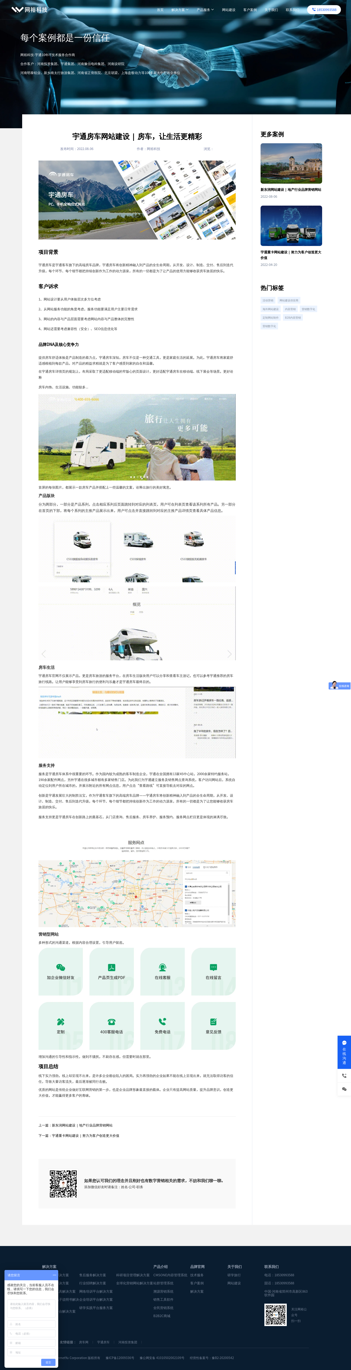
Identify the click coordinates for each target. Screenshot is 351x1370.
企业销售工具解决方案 (59, 1291)
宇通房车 (103, 1342)
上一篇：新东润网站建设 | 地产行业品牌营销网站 (76, 1125)
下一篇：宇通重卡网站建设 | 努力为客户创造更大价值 (79, 1135)
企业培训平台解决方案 (96, 1299)
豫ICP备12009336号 (120, 1357)
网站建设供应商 (291, 309)
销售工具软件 (163, 1299)
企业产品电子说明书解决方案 (60, 1301)
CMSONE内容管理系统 (170, 1275)
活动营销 (268, 309)
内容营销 (293, 319)
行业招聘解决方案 (92, 1283)
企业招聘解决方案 (55, 1283)
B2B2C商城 (161, 1316)
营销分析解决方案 (55, 1275)
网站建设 (217, 9)
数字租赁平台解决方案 (59, 1311)
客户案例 (238, 9)
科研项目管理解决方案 (133, 1275)
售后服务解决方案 (92, 1275)
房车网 (83, 1342)
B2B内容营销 (271, 339)
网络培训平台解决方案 (96, 1291)
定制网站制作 (293, 329)
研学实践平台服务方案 (96, 1308)
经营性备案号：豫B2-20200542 (212, 1357)
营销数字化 (270, 329)
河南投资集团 (127, 1342)
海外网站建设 (271, 319)
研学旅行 (234, 1275)
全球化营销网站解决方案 (134, 1283)
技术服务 (197, 1275)
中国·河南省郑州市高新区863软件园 (286, 1293)
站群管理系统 (163, 1283)
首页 (148, 9)
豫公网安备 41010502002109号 (162, 1357)
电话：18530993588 (279, 1275)
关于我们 (259, 9)
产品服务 (193, 9)
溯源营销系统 (163, 1291)
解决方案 (168, 9)
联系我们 (280, 9)
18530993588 (312, 9)
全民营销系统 (163, 1308)
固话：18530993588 (279, 1283)
